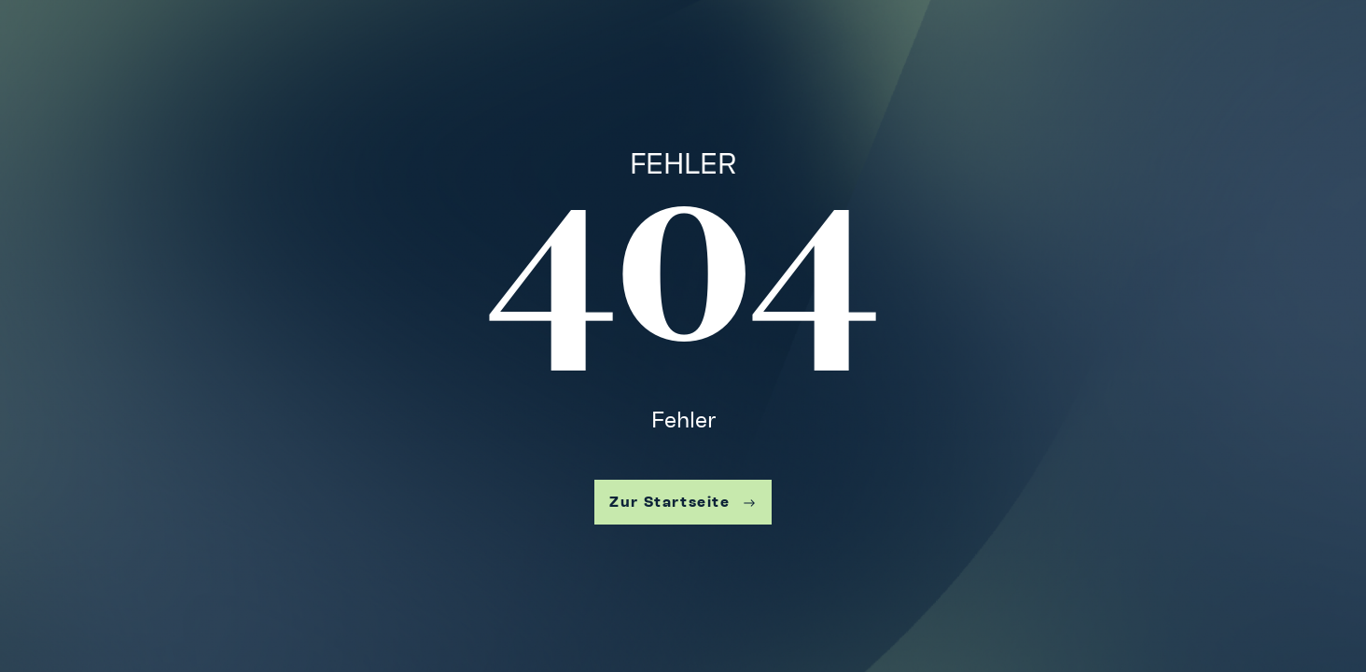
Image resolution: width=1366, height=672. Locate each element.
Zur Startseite (682, 502)
